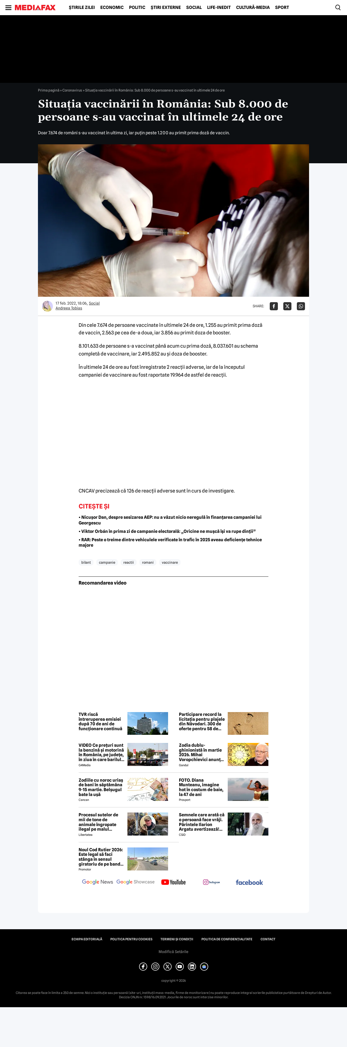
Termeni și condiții (176, 939)
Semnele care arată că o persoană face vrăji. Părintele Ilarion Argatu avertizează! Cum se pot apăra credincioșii (201, 822)
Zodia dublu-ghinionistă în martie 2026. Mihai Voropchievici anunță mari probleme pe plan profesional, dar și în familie (201, 752)
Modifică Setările (173, 952)
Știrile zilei (82, 7)
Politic (137, 7)
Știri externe (166, 7)
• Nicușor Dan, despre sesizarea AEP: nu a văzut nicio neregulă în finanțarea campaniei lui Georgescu (170, 520)
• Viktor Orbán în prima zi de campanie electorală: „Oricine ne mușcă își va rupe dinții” (167, 531)
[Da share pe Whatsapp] (301, 306)
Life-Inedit (219, 7)
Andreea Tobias (69, 308)
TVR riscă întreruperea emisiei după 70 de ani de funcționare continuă (100, 721)
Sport (282, 7)
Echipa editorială (87, 939)
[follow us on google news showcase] (136, 882)
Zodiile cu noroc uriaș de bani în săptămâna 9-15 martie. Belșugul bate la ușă (101, 787)
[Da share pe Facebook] (274, 306)
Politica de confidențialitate (226, 939)
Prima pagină (48, 90)
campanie (107, 562)
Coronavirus (72, 90)
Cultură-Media (253, 7)
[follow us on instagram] (211, 882)
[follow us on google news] (98, 882)
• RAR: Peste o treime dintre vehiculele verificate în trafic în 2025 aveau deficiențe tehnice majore (170, 542)
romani (148, 562)
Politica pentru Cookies (131, 939)
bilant (86, 562)
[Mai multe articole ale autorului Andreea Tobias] (47, 306)
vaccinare (170, 562)
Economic (112, 7)
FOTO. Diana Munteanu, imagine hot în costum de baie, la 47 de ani (201, 787)
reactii (128, 562)
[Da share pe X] (287, 306)
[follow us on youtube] (173, 882)
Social (194, 7)
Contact (268, 939)
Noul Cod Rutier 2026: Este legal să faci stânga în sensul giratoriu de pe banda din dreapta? (101, 856)
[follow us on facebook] (249, 883)
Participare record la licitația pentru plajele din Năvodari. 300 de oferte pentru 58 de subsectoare (202, 721)
